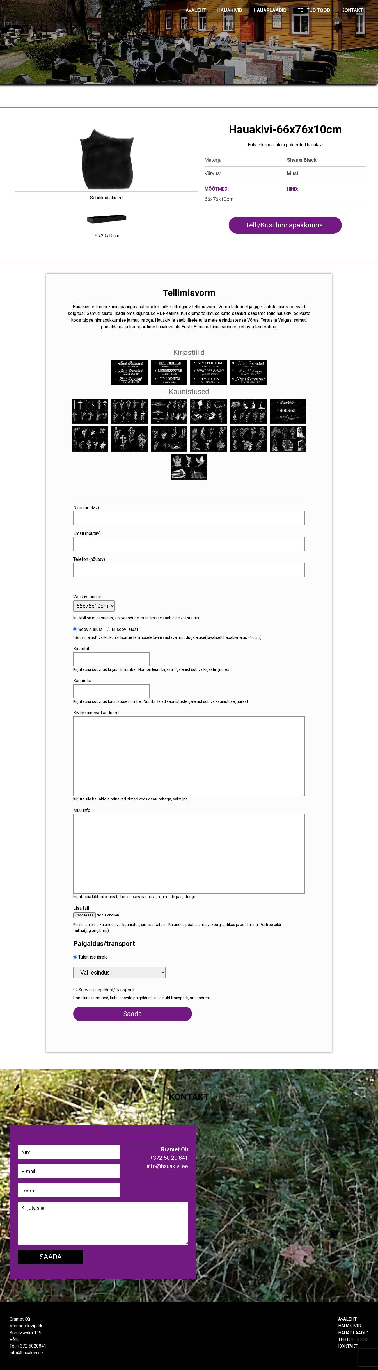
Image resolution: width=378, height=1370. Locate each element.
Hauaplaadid (269, 10)
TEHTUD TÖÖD (314, 10)
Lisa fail (82, 907)
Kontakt (348, 1345)
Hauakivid (229, 10)
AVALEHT (195, 10)
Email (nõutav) (88, 532)
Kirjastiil (82, 648)
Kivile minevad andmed (97, 712)
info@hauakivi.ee (26, 1352)
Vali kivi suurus (89, 596)
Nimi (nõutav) (87, 506)
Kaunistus (84, 680)
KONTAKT (352, 10)
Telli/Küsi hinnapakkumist (285, 225)
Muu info (83, 809)
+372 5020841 (31, 1345)
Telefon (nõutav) (90, 558)
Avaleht (347, 1318)
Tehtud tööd (353, 1339)
